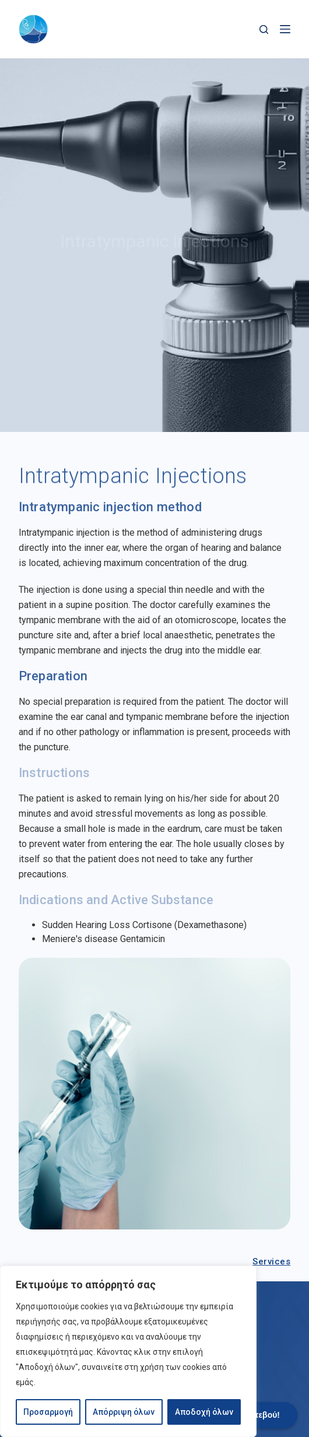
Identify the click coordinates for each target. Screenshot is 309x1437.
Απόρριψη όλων (123, 1412)
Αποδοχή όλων (204, 1412)
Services (271, 1261)
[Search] (263, 29)
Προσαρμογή (48, 1412)
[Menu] (285, 29)
